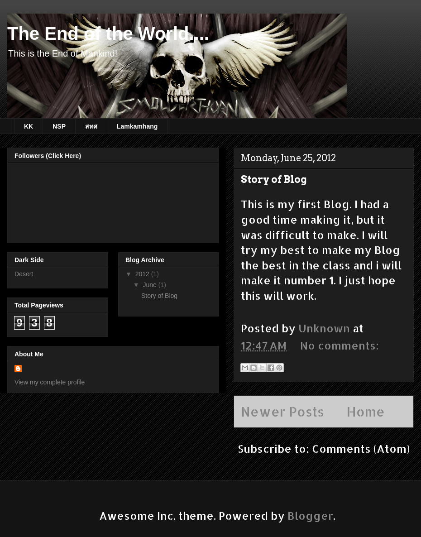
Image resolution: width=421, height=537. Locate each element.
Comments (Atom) (361, 448)
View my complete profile (49, 382)
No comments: (339, 345)
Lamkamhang (137, 126)
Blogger (310, 515)
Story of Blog (274, 179)
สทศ (91, 126)
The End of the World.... (108, 33)
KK (28, 126)
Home (365, 411)
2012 (143, 274)
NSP (59, 126)
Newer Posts (282, 411)
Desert (23, 274)
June (150, 284)
